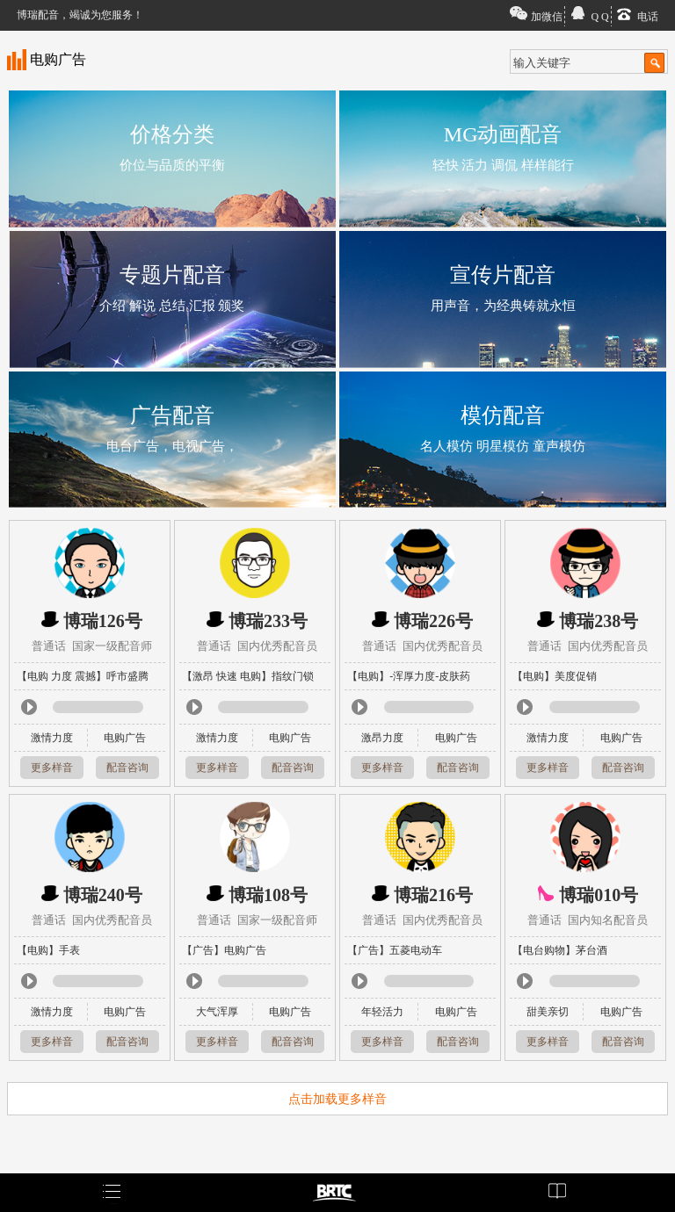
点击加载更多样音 (337, 1099)
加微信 (546, 17)
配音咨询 (127, 767)
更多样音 (52, 767)
